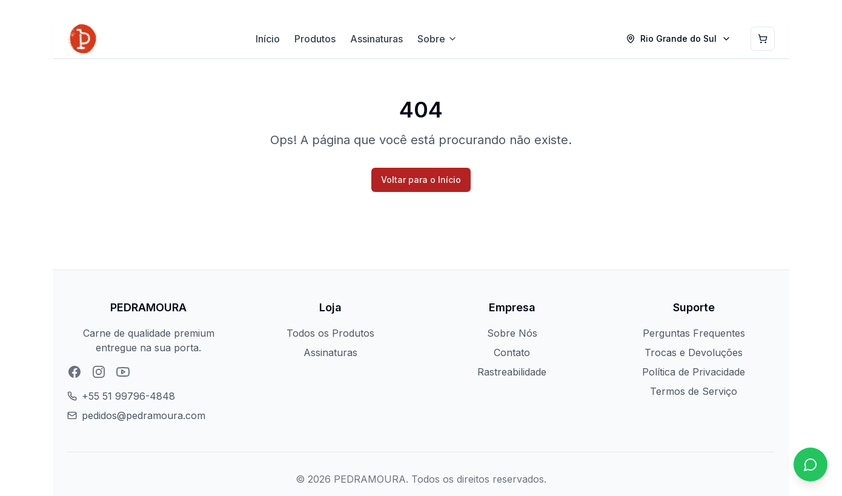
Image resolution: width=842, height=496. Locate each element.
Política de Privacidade (693, 372)
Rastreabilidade (511, 372)
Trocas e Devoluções (694, 352)
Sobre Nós (512, 333)
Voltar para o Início (421, 179)
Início (268, 39)
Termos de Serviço (693, 391)
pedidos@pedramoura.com (143, 415)
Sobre (437, 39)
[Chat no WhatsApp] (810, 464)
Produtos (315, 39)
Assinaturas (376, 39)
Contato (512, 352)
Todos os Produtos (330, 333)
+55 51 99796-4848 (128, 396)
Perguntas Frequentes (694, 333)
